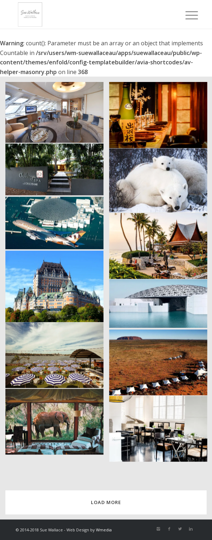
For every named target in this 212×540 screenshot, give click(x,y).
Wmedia (104, 529)
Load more (106, 502)
